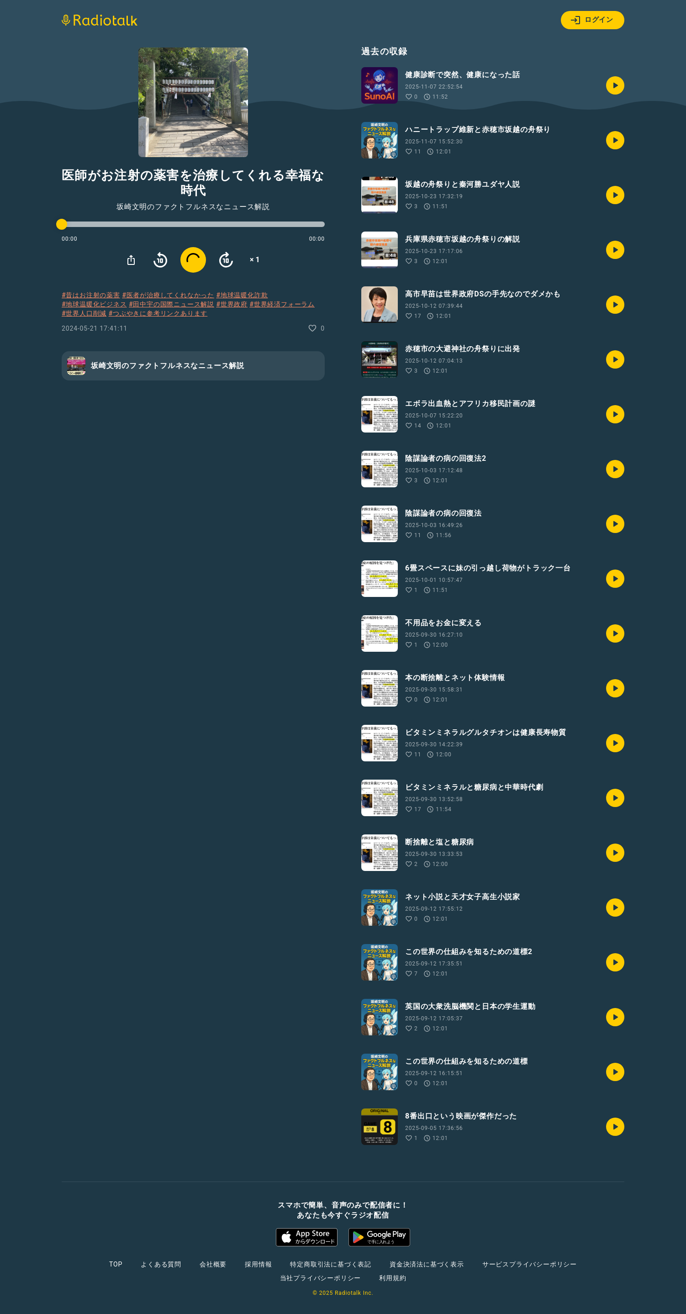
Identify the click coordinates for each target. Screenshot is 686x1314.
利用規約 (392, 1278)
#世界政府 (232, 304)
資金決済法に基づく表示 (427, 1264)
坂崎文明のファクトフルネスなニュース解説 (193, 207)
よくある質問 (161, 1264)
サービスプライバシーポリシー (529, 1264)
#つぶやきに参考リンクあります (158, 313)
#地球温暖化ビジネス (94, 304)
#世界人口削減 (84, 313)
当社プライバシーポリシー (320, 1278)
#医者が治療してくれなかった (168, 295)
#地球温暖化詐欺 (242, 295)
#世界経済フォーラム (282, 304)
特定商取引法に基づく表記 (330, 1264)
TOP (115, 1264)
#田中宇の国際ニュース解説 (171, 304)
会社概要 (213, 1264)
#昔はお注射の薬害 (91, 295)
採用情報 (258, 1264)
